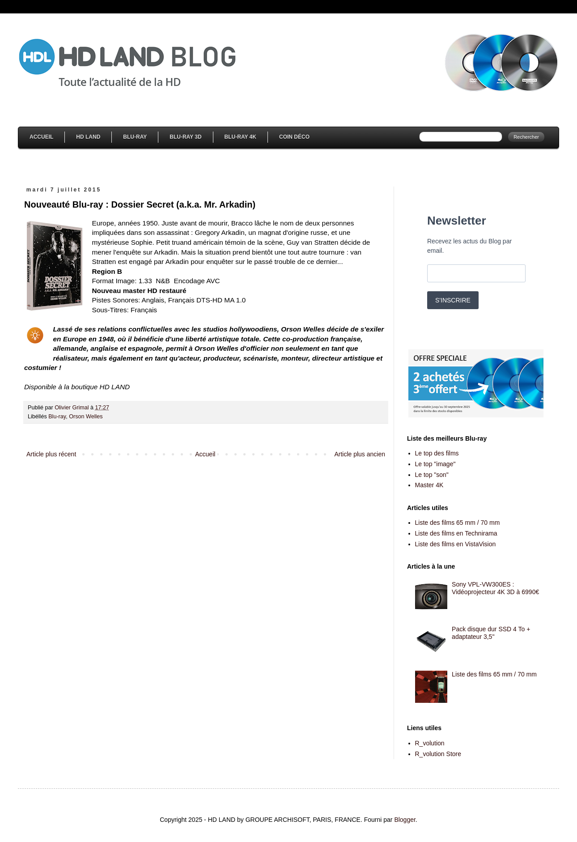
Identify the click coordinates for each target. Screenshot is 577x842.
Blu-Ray (135, 137)
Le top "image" (435, 464)
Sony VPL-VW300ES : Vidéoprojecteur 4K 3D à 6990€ (495, 588)
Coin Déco (294, 137)
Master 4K (429, 485)
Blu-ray (57, 416)
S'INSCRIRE (453, 300)
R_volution (430, 743)
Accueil (41, 137)
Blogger (404, 819)
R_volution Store (438, 753)
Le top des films (437, 453)
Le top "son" (432, 474)
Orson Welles (85, 416)
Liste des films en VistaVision (455, 544)
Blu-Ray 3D (185, 137)
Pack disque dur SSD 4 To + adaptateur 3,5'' (491, 632)
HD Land (88, 137)
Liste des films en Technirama (456, 533)
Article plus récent (51, 454)
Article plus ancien (359, 454)
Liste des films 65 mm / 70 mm (457, 522)
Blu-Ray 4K (240, 137)
